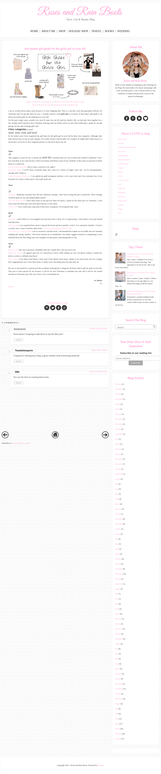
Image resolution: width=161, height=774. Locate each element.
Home (34, 31)
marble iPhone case (75, 102)
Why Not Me (13, 225)
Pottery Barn (122, 201)
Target (120, 209)
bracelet (35, 105)
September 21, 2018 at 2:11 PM (98, 371)
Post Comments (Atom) (21, 443)
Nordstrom (122, 193)
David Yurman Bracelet (17, 167)
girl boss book (45, 105)
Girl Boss (12, 219)
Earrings (11, 194)
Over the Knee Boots (16, 200)
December (118, 419)
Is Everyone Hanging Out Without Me (57, 228)
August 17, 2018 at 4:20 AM (98, 350)
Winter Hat (12, 207)
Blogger (101, 765)
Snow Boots (13, 259)
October (118, 394)
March (117, 409)
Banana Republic (124, 160)
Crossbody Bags (14, 170)
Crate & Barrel (123, 164)
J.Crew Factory (123, 180)
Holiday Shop (78, 31)
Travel (96, 31)
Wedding (123, 31)
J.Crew (120, 176)
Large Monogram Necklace (19, 176)
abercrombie (122, 139)
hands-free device (15, 253)
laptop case (30, 102)
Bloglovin (145, 118)
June (116, 489)
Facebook (126, 118)
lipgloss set (50, 102)
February (118, 384)
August (117, 404)
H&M (120, 172)
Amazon (121, 143)
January (117, 454)
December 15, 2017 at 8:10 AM (98, 328)
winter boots (61, 102)
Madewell (121, 188)
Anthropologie (123, 156)
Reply (18, 339)
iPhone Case (13, 250)
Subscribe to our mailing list (135, 353)
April (117, 499)
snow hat (40, 102)
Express (120, 168)
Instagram (139, 118)
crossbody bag (72, 105)
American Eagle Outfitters (127, 147)
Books (109, 31)
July (116, 484)
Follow (11, 286)
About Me (48, 31)
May (116, 439)
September (118, 399)
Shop (62, 31)
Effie (17, 372)
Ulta (119, 213)
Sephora (121, 205)
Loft (119, 184)
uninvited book (59, 105)
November (118, 389)
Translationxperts (24, 350)
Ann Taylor (122, 151)
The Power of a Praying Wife (19, 231)
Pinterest (133, 118)
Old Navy (121, 197)
